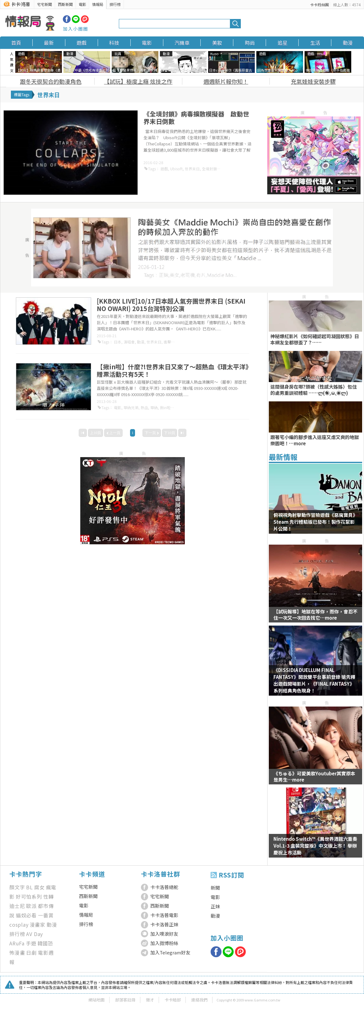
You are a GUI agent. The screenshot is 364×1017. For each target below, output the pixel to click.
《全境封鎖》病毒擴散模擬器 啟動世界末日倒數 (196, 117)
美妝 (217, 42)
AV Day (34, 934)
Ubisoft (176, 168)
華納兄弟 (131, 407)
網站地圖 (96, 1000)
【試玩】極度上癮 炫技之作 (138, 81)
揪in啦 (165, 407)
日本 (117, 341)
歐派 (31, 906)
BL (29, 887)
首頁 (16, 42)
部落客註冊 (125, 1000)
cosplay (19, 924)
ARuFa (17, 943)
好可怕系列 (29, 896)
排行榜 (115, 4)
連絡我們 (199, 1000)
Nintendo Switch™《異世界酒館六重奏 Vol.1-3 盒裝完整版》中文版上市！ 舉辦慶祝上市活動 (315, 845)
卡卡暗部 (173, 1000)
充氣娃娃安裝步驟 (313, 81)
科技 (114, 42)
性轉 (48, 896)
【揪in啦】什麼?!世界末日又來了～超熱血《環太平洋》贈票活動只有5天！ (173, 370)
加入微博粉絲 (164, 943)
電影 (82, 4)
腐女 (39, 887)
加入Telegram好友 (170, 952)
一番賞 (46, 915)
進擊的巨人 (173, 341)
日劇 (31, 952)
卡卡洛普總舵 (164, 887)
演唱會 (129, 341)
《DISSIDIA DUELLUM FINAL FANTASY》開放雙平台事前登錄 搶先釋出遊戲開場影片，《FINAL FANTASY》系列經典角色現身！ (314, 680)
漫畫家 (37, 924)
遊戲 (81, 42)
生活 (315, 42)
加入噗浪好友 (164, 933)
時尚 (250, 42)
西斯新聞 (65, 4)
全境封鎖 (209, 168)
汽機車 (182, 42)
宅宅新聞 (44, 4)
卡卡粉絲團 (319, 4)
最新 (49, 42)
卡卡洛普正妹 (164, 924)
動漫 (348, 42)
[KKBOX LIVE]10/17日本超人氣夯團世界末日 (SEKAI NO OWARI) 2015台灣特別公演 (171, 304)
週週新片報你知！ (225, 81)
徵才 (150, 1000)
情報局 (97, 4)
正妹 (215, 906)
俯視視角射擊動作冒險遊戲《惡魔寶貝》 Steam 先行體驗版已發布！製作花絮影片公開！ (315, 522)
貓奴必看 (26, 915)
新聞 (215, 887)
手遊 (31, 943)
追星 (282, 42)
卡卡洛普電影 (164, 915)
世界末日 (192, 168)
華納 (154, 407)
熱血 (144, 407)
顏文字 (17, 887)
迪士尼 (17, 906)
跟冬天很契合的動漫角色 (51, 81)
